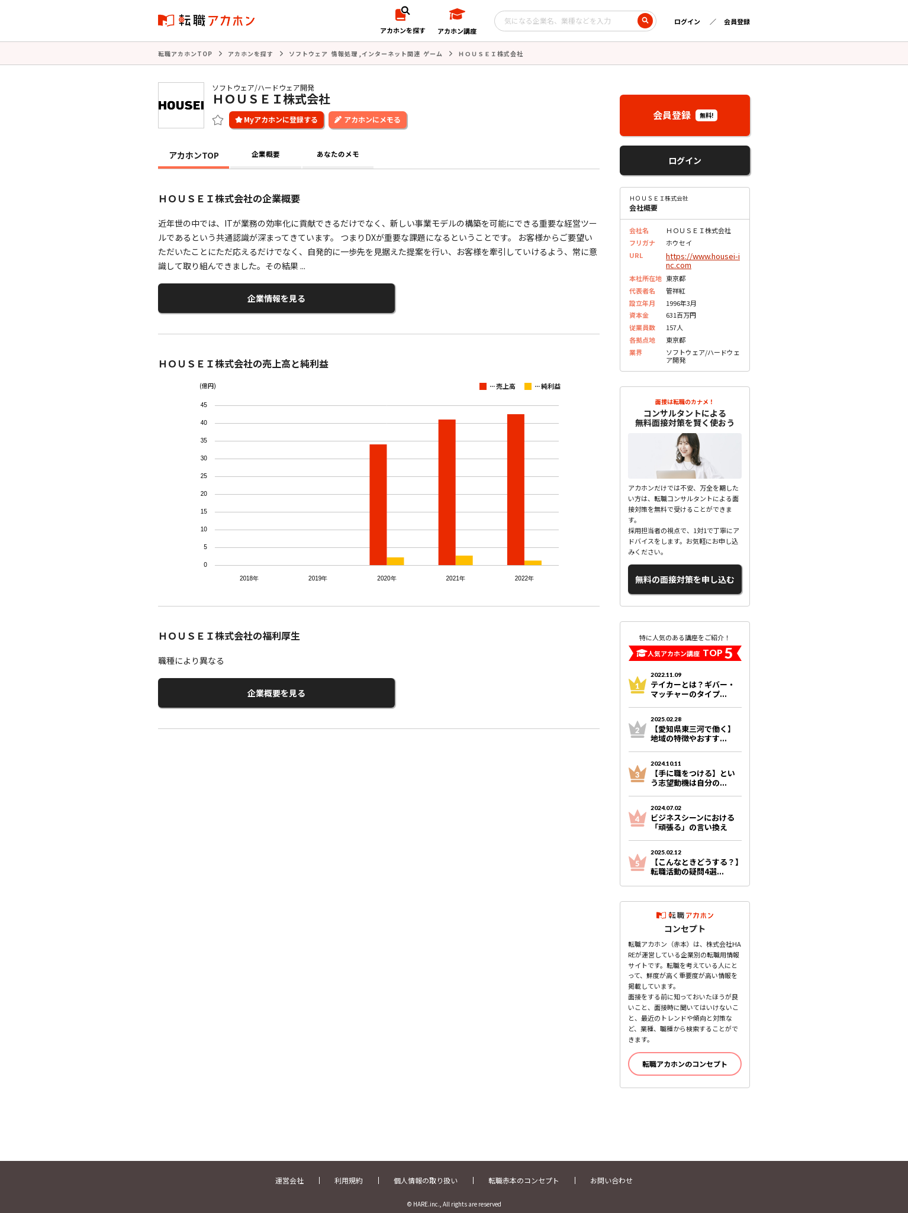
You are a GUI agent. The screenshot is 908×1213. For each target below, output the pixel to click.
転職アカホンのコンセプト (684, 1054)
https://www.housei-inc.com (703, 257)
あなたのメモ (338, 154)
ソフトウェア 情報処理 (323, 53)
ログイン (687, 21)
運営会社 (289, 1170)
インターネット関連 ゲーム (402, 53)
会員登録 (737, 21)
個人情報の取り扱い (426, 1170)
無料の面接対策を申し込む (684, 572)
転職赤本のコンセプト (523, 1170)
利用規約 (348, 1170)
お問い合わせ (611, 1170)
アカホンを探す (250, 53)
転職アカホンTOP (185, 53)
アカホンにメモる (372, 118)
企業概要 (265, 154)
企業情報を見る (216, 296)
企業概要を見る (216, 686)
